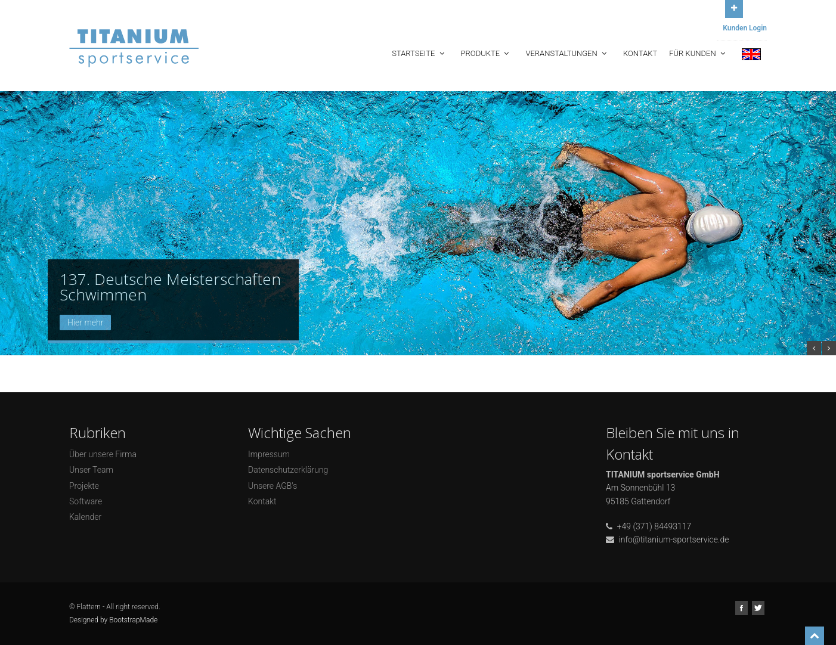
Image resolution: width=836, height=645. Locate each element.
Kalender (85, 517)
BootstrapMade (133, 620)
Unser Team (91, 470)
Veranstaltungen (567, 53)
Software (85, 501)
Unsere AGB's (272, 486)
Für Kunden (698, 53)
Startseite (419, 53)
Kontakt (640, 53)
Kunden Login (745, 28)
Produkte (486, 53)
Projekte (84, 486)
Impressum (269, 454)
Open (734, 7)
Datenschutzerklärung (288, 470)
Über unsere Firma (103, 454)
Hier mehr (85, 322)
